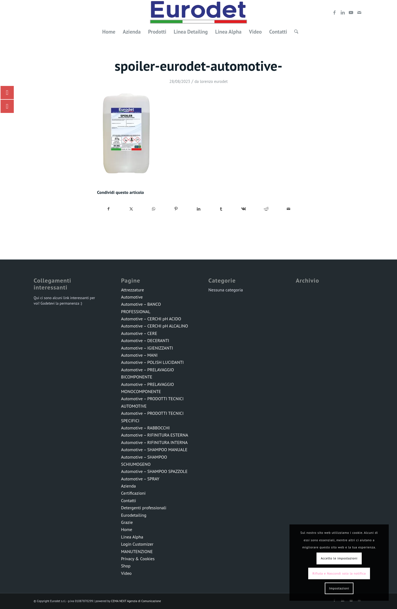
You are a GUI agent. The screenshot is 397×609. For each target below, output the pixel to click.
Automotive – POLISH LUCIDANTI (152, 362)
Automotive (132, 297)
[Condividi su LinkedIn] (198, 209)
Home (126, 529)
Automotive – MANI (139, 355)
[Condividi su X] (131, 209)
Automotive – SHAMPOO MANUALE (154, 449)
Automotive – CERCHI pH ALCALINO (154, 326)
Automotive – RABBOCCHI (145, 428)
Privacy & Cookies (138, 558)
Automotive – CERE (139, 333)
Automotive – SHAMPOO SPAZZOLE (154, 471)
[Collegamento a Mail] (359, 12)
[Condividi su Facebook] (108, 209)
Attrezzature (132, 290)
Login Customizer (137, 544)
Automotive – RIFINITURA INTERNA (154, 442)
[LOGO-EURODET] (198, 12)
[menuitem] (109, 32)
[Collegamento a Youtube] (351, 12)
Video (126, 573)
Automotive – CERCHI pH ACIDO (151, 318)
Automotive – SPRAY (140, 478)
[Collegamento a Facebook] (334, 12)
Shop (125, 566)
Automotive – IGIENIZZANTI (147, 348)
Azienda (128, 486)
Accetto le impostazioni (339, 558)
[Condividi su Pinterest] (176, 209)
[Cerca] (294, 32)
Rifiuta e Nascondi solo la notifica (339, 573)
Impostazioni (339, 588)
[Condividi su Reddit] (266, 209)
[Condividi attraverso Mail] (288, 209)
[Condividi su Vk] (243, 209)
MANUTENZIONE (137, 551)
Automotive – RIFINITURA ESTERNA (154, 435)
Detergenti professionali (143, 507)
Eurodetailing (133, 515)
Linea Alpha (132, 537)
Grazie (127, 522)
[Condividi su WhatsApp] (154, 209)
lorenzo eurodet (214, 81)
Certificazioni (133, 493)
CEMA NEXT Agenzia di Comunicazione (136, 601)
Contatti (128, 500)
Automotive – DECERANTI (145, 340)
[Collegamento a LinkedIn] (343, 12)
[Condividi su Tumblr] (221, 209)
